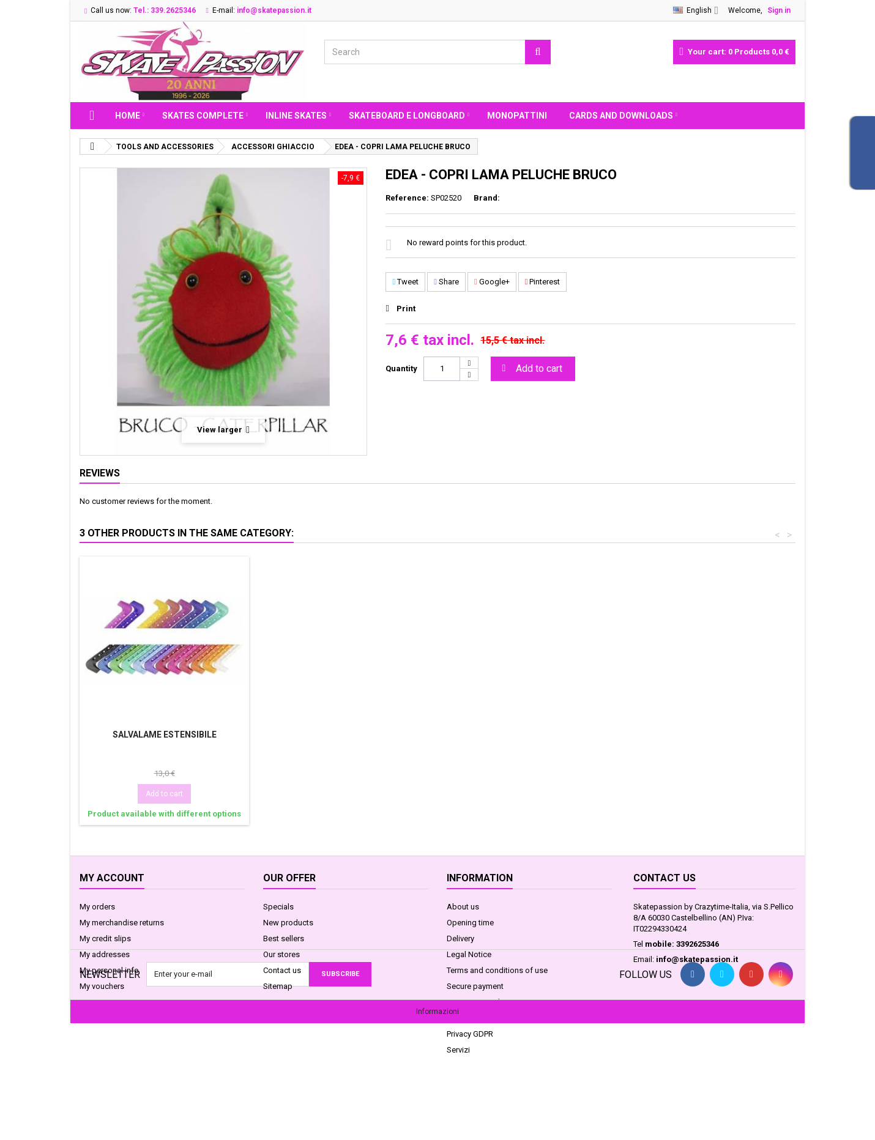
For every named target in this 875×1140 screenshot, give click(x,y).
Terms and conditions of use (497, 970)
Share (446, 281)
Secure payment (475, 986)
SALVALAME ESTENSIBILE (528, 734)
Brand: (487, 197)
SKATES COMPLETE (203, 115)
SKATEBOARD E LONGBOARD (407, 115)
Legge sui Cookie (477, 1002)
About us (463, 906)
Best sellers (283, 938)
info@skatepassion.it (697, 959)
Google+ (492, 281)
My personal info (109, 970)
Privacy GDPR (470, 1033)
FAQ (454, 1018)
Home (127, 115)
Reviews (100, 473)
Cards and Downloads (621, 115)
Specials (278, 906)
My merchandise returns (122, 922)
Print (406, 308)
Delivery (460, 938)
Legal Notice (469, 954)
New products (288, 922)
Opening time (470, 922)
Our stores (281, 954)
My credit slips (105, 938)
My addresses (105, 954)
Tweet (405, 281)
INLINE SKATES (296, 115)
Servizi (458, 1049)
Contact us (282, 970)
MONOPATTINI (517, 115)
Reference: (407, 197)
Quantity (401, 368)
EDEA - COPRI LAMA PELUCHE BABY (164, 734)
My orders (97, 906)
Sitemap (277, 986)
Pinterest (542, 281)
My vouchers (102, 986)
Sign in (779, 10)
